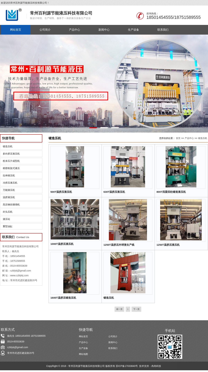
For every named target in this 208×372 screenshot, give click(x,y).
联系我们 (113, 348)
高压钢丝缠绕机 (11, 204)
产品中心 (189, 138)
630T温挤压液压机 (114, 191)
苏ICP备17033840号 (127, 366)
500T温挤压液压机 (61, 191)
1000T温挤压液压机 (61, 243)
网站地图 (83, 354)
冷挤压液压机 (10, 182)
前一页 (119, 309)
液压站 (6, 219)
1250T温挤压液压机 (168, 244)
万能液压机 (9, 190)
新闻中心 (113, 342)
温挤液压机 (9, 197)
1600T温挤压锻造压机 (63, 297)
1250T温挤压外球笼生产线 (118, 244)
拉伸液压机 (9, 175)
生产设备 (83, 348)
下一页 (136, 309)
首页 (178, 138)
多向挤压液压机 (11, 153)
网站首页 (83, 336)
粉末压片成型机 (11, 161)
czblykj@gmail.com (17, 347)
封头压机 (7, 211)
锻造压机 (7, 146)
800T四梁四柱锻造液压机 (171, 191)
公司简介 (113, 336)
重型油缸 (7, 226)
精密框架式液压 (11, 168)
